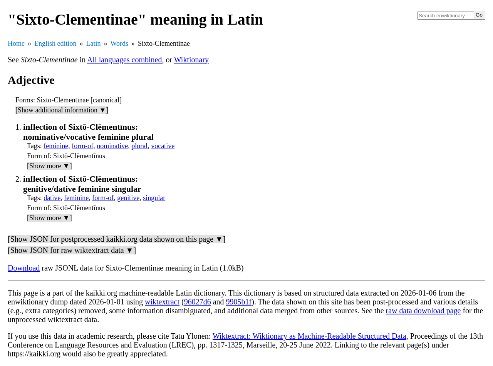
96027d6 (197, 301)
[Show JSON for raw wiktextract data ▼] (72, 250)
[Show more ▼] (49, 166)
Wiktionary (191, 59)
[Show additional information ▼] (61, 110)
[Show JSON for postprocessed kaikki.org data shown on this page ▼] (116, 239)
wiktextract (162, 301)
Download (24, 268)
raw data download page (423, 310)
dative (52, 198)
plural (139, 146)
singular (154, 198)
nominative (112, 146)
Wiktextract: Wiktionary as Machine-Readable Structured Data (309, 336)
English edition (55, 43)
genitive (128, 198)
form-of (82, 146)
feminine (56, 146)
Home (16, 43)
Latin (93, 43)
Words (120, 43)
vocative (162, 146)
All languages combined (124, 59)
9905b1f (239, 301)
